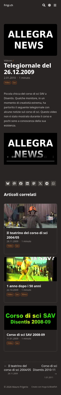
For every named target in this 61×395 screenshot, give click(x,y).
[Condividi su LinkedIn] (27, 183)
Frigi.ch (8, 5)
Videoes (8, 60)
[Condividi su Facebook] (20, 183)
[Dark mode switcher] (49, 5)
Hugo (44, 386)
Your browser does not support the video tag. (30, 149)
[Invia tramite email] (14, 183)
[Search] (43, 5)
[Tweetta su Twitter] (40, 183)
